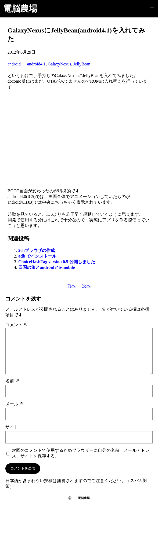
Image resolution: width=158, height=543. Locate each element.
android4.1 (36, 64)
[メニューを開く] (152, 9)
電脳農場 (20, 8)
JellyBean (81, 64)
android (14, 64)
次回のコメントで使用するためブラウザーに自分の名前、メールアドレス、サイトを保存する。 (80, 453)
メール (14, 404)
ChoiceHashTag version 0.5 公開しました (56, 261)
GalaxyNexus (59, 64)
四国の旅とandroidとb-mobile (46, 267)
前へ (71, 286)
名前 (12, 381)
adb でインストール (37, 256)
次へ (86, 286)
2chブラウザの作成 (36, 250)
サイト (11, 427)
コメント (16, 324)
